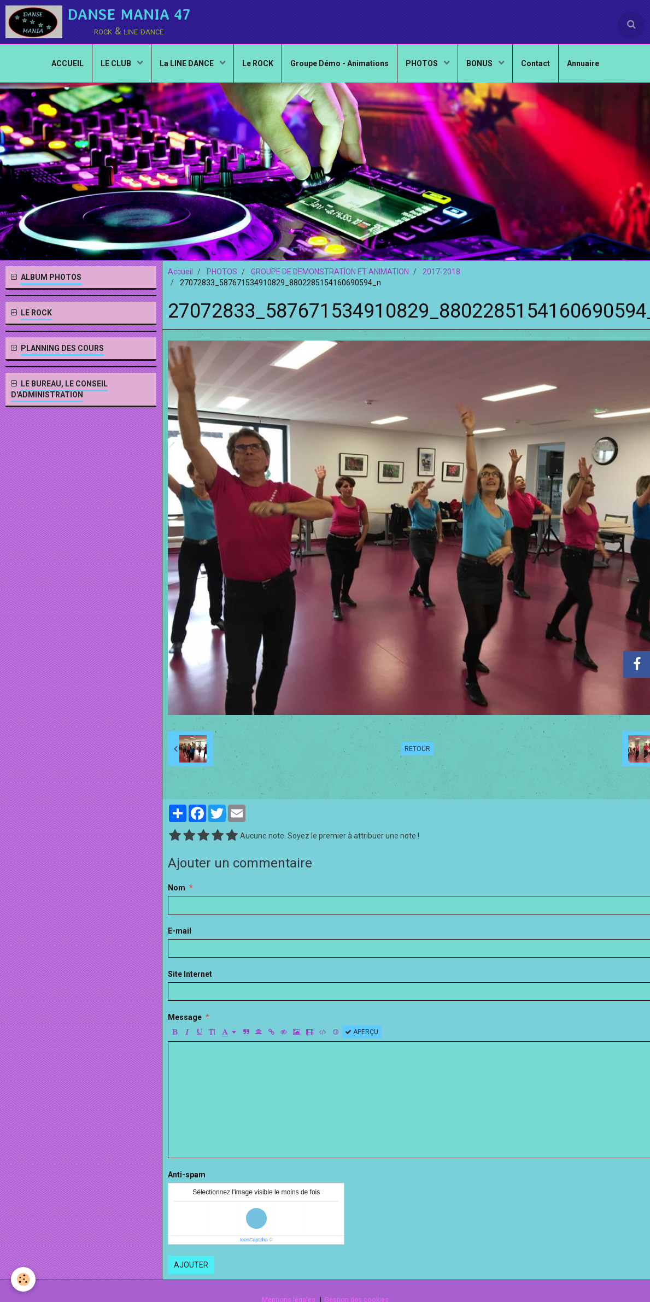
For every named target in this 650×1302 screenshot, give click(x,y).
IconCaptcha (254, 1239)
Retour (417, 749)
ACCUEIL (67, 63)
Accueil (180, 271)
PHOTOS (423, 63)
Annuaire (583, 63)
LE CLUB (117, 63)
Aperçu (361, 1032)
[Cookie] (23, 1279)
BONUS (480, 63)
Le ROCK (257, 63)
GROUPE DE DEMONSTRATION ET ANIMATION (330, 271)
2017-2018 (441, 271)
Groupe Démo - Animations (339, 63)
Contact (535, 63)
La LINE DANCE (187, 63)
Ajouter (191, 1264)
